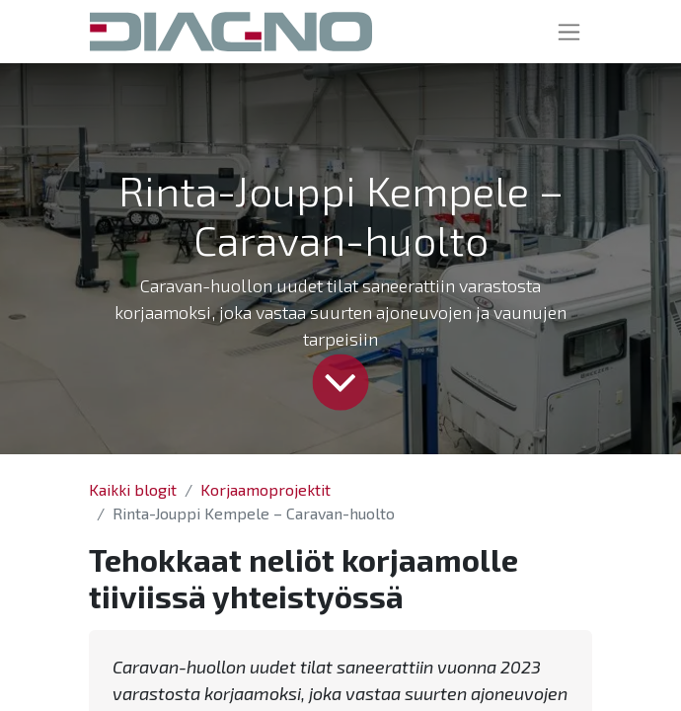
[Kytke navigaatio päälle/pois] (569, 31)
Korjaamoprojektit (265, 489)
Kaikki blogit (133, 489)
